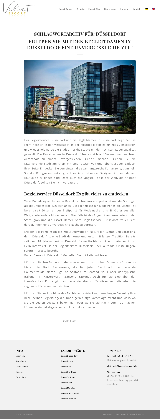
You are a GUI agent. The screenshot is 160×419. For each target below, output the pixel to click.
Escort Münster (68, 388)
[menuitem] (65, 9)
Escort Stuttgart (68, 377)
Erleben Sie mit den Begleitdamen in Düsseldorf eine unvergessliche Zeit (80, 44)
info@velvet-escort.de (124, 366)
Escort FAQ (20, 356)
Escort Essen (67, 361)
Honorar (19, 372)
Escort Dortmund (68, 398)
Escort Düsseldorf (69, 356)
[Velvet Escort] (19, 9)
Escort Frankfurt (68, 372)
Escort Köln (66, 366)
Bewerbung (21, 361)
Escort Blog (21, 377)
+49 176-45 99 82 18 (123, 356)
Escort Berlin (67, 382)
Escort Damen (22, 366)
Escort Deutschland (70, 393)
